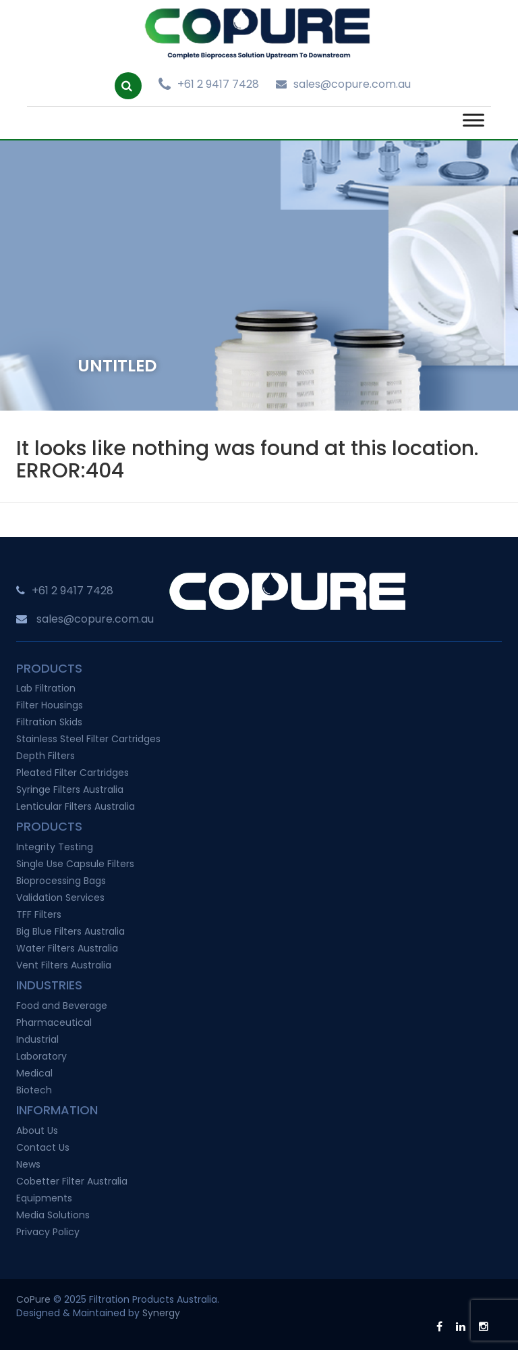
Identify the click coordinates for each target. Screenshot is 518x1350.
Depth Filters (45, 755)
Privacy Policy (48, 1232)
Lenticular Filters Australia (75, 806)
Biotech (34, 1090)
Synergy (161, 1313)
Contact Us (42, 1147)
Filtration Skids (49, 722)
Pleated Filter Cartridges (72, 772)
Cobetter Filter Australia (71, 1181)
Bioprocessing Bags (61, 880)
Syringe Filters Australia (69, 789)
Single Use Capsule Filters (75, 864)
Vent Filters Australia (63, 965)
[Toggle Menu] (473, 120)
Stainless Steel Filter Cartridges (88, 739)
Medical (34, 1073)
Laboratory (41, 1056)
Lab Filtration (46, 688)
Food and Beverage (61, 1005)
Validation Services (60, 897)
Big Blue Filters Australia (70, 931)
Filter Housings (49, 705)
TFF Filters (38, 914)
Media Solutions (53, 1215)
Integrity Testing (54, 847)
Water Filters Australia (67, 948)
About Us (37, 1130)
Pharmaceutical (54, 1022)
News (28, 1164)
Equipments (44, 1198)
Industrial (37, 1039)
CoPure (33, 1299)
